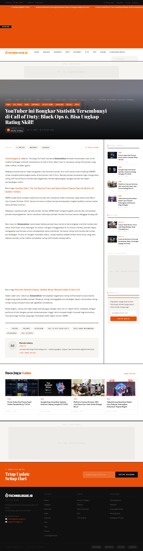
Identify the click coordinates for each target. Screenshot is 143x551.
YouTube (15, 328)
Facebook (45, 147)
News (36, 52)
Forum (103, 52)
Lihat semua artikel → (28, 353)
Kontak (135, 3)
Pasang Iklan (115, 513)
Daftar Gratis (123, 319)
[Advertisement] (77, 28)
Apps (67, 52)
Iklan (127, 3)
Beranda (8, 100)
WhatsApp (33, 147)
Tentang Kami (108, 3)
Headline (73, 100)
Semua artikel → (131, 374)
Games (80, 505)
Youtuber (26, 328)
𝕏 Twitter (20, 147)
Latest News (60, 100)
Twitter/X (109, 547)
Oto (87, 52)
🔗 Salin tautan (92, 147)
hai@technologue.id (15, 522)
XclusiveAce (12, 333)
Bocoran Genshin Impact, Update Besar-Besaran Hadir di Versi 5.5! (47, 289)
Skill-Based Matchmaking (83, 328)
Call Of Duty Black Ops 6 (58, 328)
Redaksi (120, 3)
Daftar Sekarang (127, 475)
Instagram (96, 547)
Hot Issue (28, 100)
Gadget (46, 52)
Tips (94, 52)
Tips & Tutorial (82, 509)
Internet (77, 52)
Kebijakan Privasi (117, 518)
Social (84, 100)
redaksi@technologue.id (16, 519)
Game (17, 100)
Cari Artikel (81, 518)
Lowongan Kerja (117, 52)
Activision (39, 328)
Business (58, 52)
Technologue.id (12, 158)
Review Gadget (83, 500)
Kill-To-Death (27, 333)
